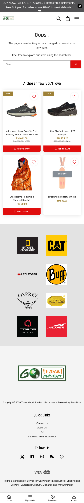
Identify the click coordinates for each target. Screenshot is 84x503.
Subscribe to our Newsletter (42, 436)
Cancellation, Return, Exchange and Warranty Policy (47, 485)
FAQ (42, 432)
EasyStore (75, 402)
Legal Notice (58, 481)
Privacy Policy (43, 481)
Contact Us (42, 423)
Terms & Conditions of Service (19, 481)
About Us (42, 427)
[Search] (36, 64)
